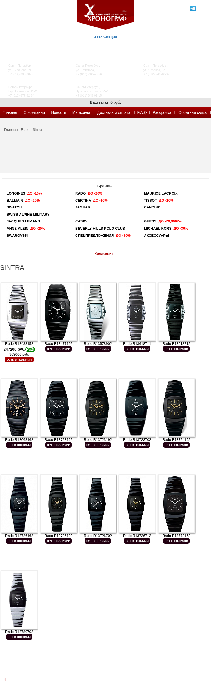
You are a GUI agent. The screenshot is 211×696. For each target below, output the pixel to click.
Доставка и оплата (114, 112)
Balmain (23, 200)
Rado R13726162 (19, 536)
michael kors (166, 228)
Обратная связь (192, 112)
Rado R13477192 (59, 344)
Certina (91, 200)
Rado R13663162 (19, 440)
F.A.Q (142, 112)
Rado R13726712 (137, 536)
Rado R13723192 (98, 440)
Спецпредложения (103, 235)
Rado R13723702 (137, 440)
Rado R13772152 (176, 536)
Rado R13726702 (98, 536)
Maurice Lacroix (161, 193)
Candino (152, 207)
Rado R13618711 (137, 344)
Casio (81, 221)
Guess (163, 221)
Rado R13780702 (19, 632)
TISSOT (159, 200)
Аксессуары (156, 235)
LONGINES (24, 193)
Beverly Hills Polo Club (100, 228)
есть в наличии (19, 359)
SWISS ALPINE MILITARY (28, 214)
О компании (34, 112)
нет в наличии (58, 349)
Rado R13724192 (176, 440)
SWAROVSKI (17, 235)
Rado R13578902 (98, 344)
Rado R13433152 (19, 349)
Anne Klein (26, 228)
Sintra (37, 130)
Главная (9, 112)
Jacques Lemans (23, 221)
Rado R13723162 (59, 440)
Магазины (81, 112)
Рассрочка (162, 112)
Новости (58, 112)
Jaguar (82, 207)
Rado (25, 130)
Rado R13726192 (59, 536)
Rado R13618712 (176, 344)
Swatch (14, 207)
